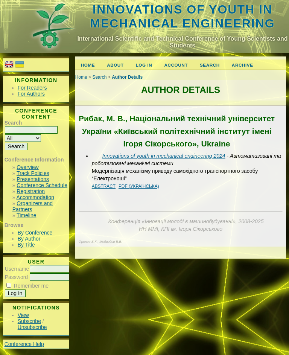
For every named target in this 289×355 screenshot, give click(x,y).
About (115, 64)
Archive (242, 64)
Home (88, 64)
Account (176, 64)
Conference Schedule (42, 185)
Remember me (31, 286)
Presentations (33, 179)
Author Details (127, 77)
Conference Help (24, 344)
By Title (26, 245)
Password (16, 277)
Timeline (26, 215)
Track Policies (33, 173)
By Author (29, 239)
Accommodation (35, 197)
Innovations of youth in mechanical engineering (182, 16)
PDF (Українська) (139, 186)
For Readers (32, 88)
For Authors (31, 94)
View (23, 315)
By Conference (35, 233)
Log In (144, 64)
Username (17, 269)
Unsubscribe (32, 327)
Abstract (104, 186)
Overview (27, 167)
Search (210, 64)
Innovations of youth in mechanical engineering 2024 (163, 156)
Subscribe (29, 321)
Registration (31, 191)
